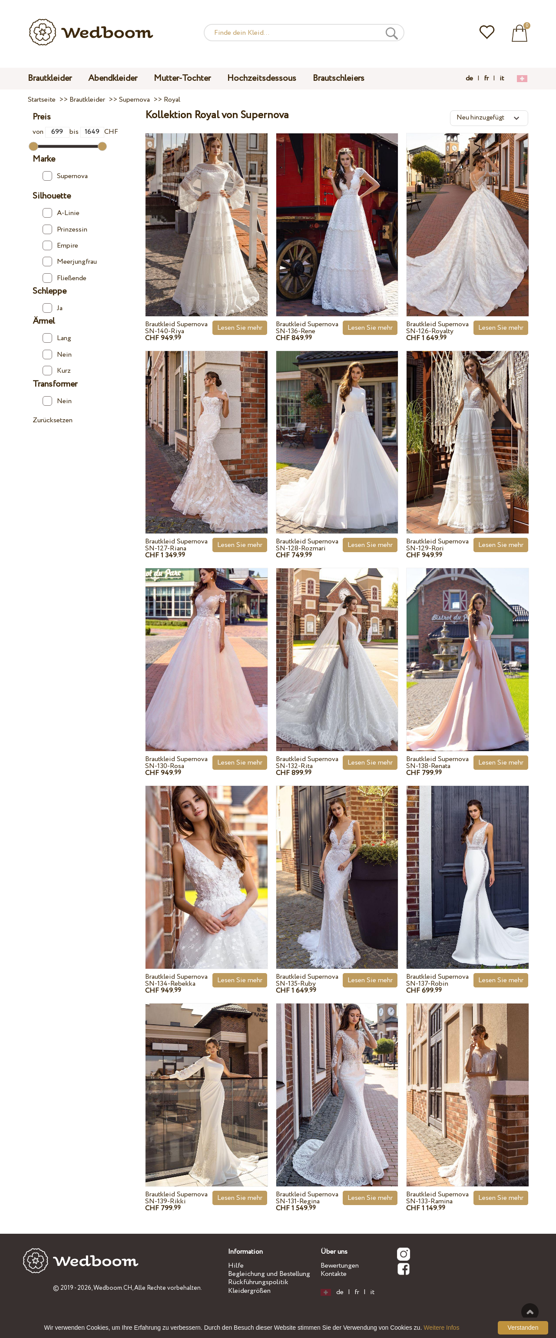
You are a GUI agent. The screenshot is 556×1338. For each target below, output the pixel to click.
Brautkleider (50, 78)
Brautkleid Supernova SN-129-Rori (437, 545)
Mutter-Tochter (182, 78)
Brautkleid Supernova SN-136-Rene (307, 327)
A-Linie (61, 213)
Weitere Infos (441, 1327)
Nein (57, 355)
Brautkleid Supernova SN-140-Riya (176, 327)
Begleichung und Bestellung (269, 1274)
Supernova (65, 176)
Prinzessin (65, 230)
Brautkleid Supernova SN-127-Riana (176, 545)
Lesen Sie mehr (239, 328)
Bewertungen (340, 1266)
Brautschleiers (338, 78)
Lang (57, 338)
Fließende (64, 278)
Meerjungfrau (70, 262)
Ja (53, 308)
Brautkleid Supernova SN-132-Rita (307, 762)
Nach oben (530, 1312)
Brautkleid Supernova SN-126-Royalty (437, 327)
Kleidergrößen (249, 1291)
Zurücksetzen (53, 420)
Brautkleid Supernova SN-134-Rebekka (176, 980)
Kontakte (334, 1274)
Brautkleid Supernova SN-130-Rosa (176, 762)
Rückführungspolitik (258, 1282)
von (51, 132)
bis (87, 132)
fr (486, 78)
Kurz (57, 371)
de (469, 78)
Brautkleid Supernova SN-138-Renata (437, 762)
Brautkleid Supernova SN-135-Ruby (307, 980)
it (502, 78)
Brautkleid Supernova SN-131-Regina (307, 1197)
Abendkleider (112, 78)
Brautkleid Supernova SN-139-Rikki (176, 1197)
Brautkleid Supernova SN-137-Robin (437, 980)
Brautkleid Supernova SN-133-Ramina (437, 1197)
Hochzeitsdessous (261, 78)
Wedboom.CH (112, 1288)
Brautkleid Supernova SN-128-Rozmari (307, 545)
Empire (60, 246)
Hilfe (236, 1266)
